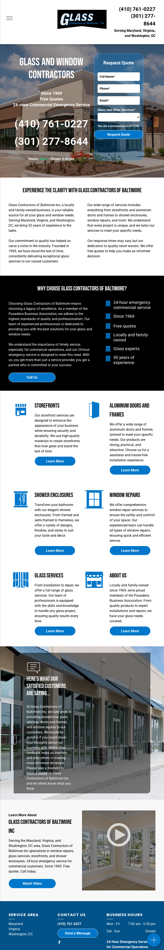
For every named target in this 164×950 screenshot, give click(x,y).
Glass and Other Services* (116, 110)
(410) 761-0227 (137, 9)
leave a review (37, 773)
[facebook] (59, 943)
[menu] (9, 18)
